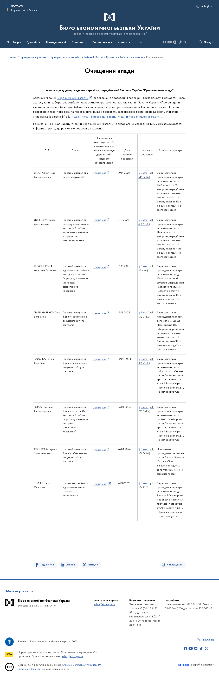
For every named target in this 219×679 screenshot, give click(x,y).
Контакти (124, 42)
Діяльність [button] (33, 42)
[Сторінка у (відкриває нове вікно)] (191, 42)
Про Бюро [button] (14, 42)
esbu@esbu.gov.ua (104, 604)
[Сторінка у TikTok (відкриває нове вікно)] (180, 42)
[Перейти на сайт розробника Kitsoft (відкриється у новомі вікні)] (183, 665)
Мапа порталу (17, 591)
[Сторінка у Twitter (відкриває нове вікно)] (185, 42)
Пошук (208, 42)
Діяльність (111, 57)
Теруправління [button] (102, 42)
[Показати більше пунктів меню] (140, 42)
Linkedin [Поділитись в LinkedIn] (70, 564)
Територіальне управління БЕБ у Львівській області (75, 57)
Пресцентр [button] (79, 42)
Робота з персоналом (131, 57)
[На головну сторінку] (109, 24)
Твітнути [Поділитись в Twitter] (92, 564)
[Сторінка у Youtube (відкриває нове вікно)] (170, 42)
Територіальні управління (33, 57)
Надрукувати (175, 564)
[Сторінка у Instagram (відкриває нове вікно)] (175, 42)
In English (206, 6)
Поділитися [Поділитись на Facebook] (47, 564)
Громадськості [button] (56, 42)
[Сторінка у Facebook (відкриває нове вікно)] (164, 42)
